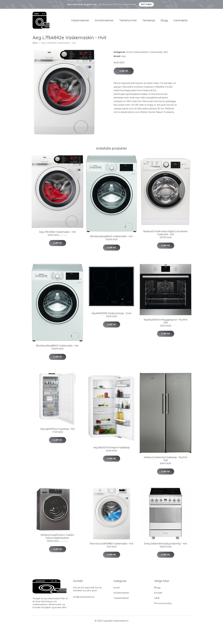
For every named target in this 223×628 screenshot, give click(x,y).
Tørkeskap (148, 21)
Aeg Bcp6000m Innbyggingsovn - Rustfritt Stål (166, 323)
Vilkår (157, 600)
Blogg (164, 21)
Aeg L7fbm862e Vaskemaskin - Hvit (57, 234)
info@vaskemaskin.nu (84, 599)
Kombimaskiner (104, 21)
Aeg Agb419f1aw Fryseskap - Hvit (57, 431)
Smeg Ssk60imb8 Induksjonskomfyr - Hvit (165, 546)
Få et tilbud (146, 4)
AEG (166, 54)
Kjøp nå (123, 73)
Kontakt (158, 595)
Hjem (35, 45)
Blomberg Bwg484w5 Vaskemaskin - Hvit (57, 348)
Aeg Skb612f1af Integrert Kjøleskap (111, 449)
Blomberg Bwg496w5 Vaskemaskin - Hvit (111, 238)
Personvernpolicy (163, 605)
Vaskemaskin (156, 54)
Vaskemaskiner (80, 21)
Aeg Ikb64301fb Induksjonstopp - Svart (112, 315)
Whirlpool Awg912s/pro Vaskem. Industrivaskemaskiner (57, 539)
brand (129, 54)
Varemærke (180, 21)
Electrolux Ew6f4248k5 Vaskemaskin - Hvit (111, 546)
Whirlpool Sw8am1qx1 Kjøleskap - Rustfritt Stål (165, 461)
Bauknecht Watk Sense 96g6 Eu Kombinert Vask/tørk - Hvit (165, 235)
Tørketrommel (128, 21)
